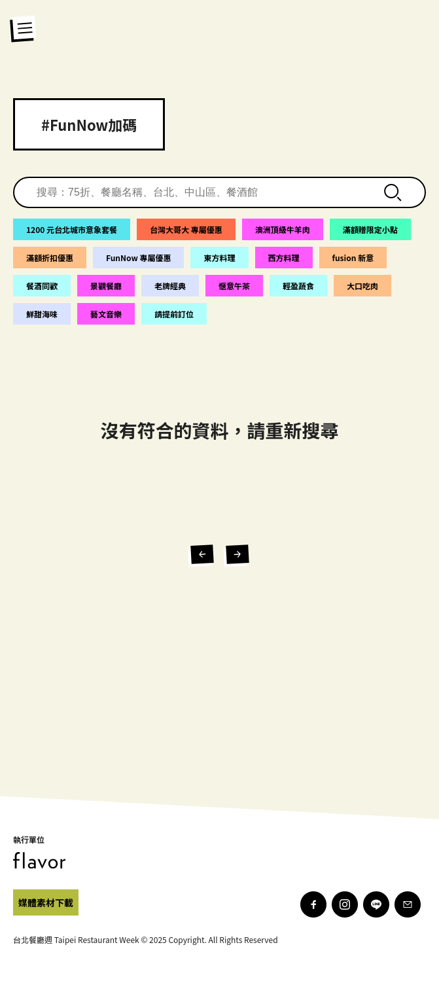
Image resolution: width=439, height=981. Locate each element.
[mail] (408, 904)
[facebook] (46, 902)
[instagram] (345, 904)
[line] (376, 904)
